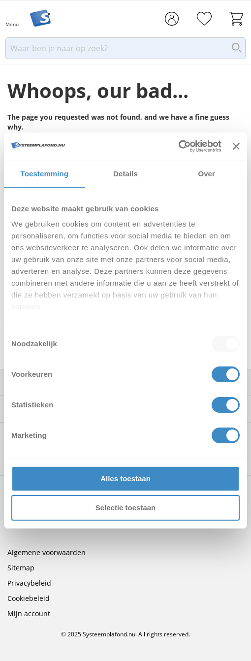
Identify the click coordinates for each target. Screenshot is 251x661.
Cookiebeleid (28, 598)
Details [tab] (125, 173)
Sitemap (20, 567)
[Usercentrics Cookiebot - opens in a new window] (178, 146)
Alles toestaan (125, 478)
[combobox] (125, 51)
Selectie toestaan (125, 507)
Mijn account (28, 613)
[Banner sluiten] (236, 146)
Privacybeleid (29, 583)
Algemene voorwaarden (46, 552)
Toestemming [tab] (45, 173)
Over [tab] (206, 173)
